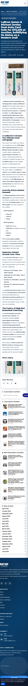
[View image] (14, 367)
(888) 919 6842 (8, 636)
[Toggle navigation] (25, 3)
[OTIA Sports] (5, 3)
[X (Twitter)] (5, 583)
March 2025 (6, 529)
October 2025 (6, 511)
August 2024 (6, 546)
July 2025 (5, 518)
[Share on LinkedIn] (7, 383)
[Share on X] (11, 383)
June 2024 (5, 551)
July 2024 (5, 549)
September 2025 (7, 513)
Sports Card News (11, 11)
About (2, 594)
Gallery (2, 619)
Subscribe (14, 677)
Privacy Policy (4, 625)
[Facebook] (1, 583)
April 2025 (5, 526)
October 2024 (6, 541)
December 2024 (7, 536)
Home (2, 11)
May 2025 (5, 523)
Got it (3, 684)
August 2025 (6, 516)
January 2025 (6, 534)
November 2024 (7, 539)
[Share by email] (15, 383)
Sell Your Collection (5, 616)
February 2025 (6, 531)
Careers (2, 605)
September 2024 (7, 544)
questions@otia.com (9, 640)
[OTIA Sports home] (4, 565)
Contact (2, 607)
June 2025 (5, 521)
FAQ (1, 602)
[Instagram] (9, 583)
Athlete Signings (5, 597)
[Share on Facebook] (3, 383)
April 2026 (5, 508)
